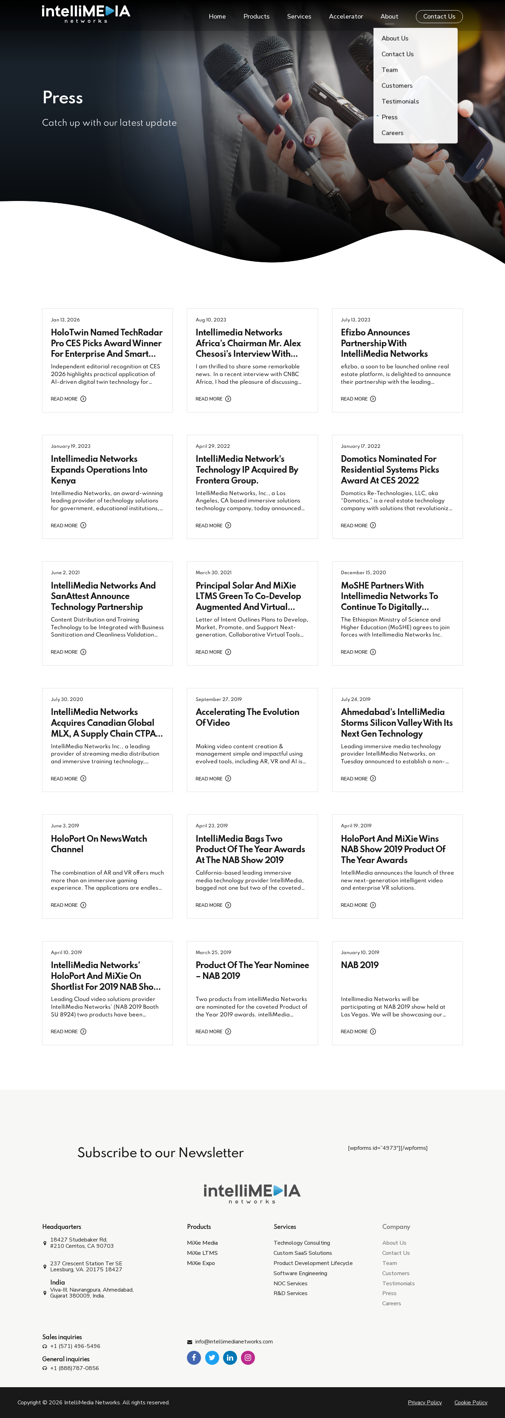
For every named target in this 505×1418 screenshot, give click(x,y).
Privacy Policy (425, 1402)
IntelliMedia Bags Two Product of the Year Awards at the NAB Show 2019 (250, 850)
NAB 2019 (359, 965)
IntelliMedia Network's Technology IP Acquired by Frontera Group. (247, 470)
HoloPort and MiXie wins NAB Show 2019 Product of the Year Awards (393, 850)
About (389, 14)
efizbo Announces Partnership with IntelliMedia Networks (384, 344)
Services (299, 14)
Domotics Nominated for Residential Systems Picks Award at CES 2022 (390, 470)
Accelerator (346, 14)
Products (256, 14)
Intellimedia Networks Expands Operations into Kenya (99, 470)
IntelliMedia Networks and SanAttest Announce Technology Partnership (103, 597)
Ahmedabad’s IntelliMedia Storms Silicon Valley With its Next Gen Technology (397, 723)
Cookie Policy (470, 1402)
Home (217, 14)
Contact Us (439, 14)
